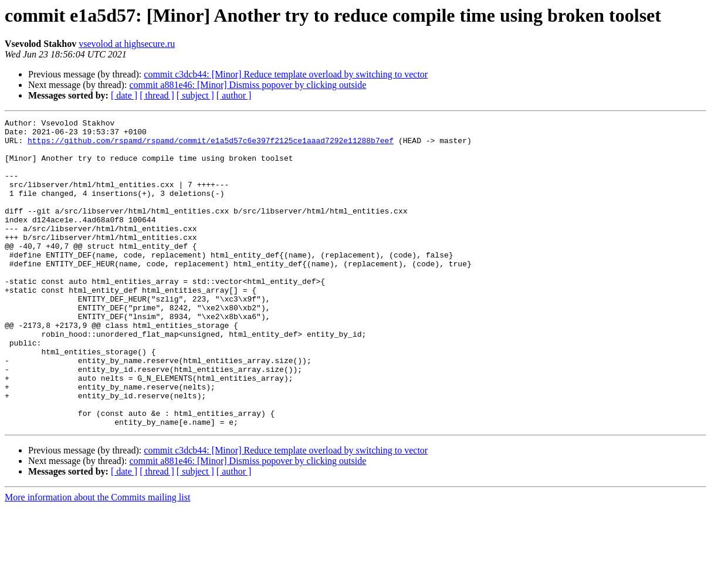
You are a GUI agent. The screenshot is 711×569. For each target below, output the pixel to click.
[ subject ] (195, 95)
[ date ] (124, 95)
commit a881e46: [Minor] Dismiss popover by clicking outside (247, 85)
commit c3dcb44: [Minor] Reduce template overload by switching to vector (286, 74)
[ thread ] (157, 95)
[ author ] (234, 95)
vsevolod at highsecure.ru (127, 44)
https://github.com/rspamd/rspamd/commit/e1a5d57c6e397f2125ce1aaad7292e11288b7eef (211, 145)
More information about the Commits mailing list (97, 559)
